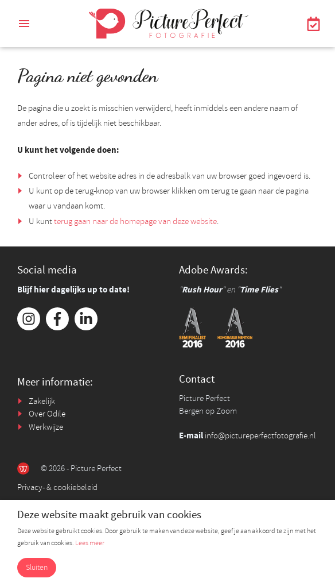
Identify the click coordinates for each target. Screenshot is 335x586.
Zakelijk (42, 401)
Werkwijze (46, 427)
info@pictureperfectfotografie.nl (260, 435)
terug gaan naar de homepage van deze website (135, 221)
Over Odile (47, 413)
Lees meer (89, 543)
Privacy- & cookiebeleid (57, 487)
